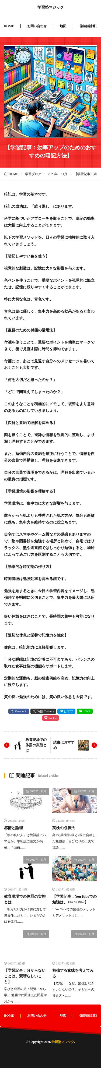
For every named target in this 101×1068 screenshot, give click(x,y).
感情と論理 (13, 828)
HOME (9, 26)
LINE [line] (86, 711)
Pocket (53, 718)
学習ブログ (33, 174)
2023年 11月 (57, 174)
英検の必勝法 (63, 828)
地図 (63, 26)
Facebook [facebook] (21, 711)
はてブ (68, 711)
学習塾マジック (50, 7)
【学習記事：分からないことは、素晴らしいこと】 (25, 976)
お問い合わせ (37, 26)
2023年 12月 (38, 933)
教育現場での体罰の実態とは (36, 745)
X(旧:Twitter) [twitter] (45, 711)
